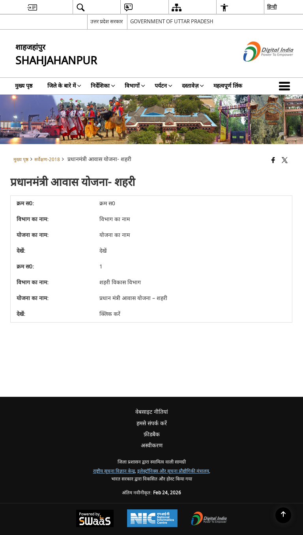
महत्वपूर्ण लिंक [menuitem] (227, 86)
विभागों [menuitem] (135, 86)
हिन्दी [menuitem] (272, 7)
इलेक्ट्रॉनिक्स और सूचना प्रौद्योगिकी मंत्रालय (173, 471)
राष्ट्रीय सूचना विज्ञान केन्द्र (114, 471)
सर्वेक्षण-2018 (47, 159)
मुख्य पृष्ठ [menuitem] (23, 86)
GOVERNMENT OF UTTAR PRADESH (171, 21)
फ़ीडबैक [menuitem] (152, 434)
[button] (286, 86)
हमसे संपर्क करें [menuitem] (152, 423)
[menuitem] (32, 7)
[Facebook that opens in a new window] (273, 161)
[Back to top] (283, 515)
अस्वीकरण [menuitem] (152, 445)
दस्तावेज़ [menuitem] (193, 86)
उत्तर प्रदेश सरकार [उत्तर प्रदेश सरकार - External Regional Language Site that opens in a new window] (106, 21)
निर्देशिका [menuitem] (103, 86)
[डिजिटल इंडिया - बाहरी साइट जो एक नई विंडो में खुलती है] (259, 68)
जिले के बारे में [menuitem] (64, 86)
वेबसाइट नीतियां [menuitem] (151, 412)
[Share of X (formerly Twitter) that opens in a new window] (285, 161)
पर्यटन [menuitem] (163, 86)
